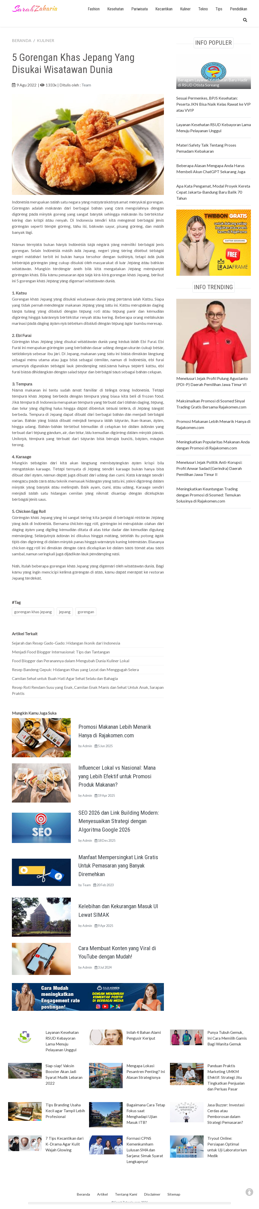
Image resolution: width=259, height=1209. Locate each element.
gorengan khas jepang (33, 611)
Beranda (83, 1194)
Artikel (102, 1194)
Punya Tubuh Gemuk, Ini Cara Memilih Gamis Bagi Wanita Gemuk (227, 1038)
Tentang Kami (126, 1194)
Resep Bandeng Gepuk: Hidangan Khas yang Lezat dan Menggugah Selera (75, 669)
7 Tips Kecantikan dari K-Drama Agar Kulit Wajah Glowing (64, 1144)
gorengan (86, 611)
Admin (87, 746)
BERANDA (21, 40)
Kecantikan (163, 9)
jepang (65, 611)
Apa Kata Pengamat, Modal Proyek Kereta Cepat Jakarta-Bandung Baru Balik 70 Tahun (213, 192)
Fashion (94, 9)
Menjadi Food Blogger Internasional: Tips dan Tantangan (61, 651)
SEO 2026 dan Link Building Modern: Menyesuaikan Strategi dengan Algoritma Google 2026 (118, 821)
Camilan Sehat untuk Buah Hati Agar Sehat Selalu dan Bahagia (65, 678)
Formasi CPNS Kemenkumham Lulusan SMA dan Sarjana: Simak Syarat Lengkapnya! (144, 1150)
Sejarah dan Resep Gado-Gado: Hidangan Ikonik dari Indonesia (66, 643)
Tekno (203, 9)
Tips (218, 9)
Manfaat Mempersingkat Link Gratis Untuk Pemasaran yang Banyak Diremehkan (118, 865)
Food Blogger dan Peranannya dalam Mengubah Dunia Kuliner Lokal (70, 660)
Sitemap (173, 1194)
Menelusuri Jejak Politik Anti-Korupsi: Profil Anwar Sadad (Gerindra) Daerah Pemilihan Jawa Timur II (209, 468)
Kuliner (185, 9)
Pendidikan (238, 9)
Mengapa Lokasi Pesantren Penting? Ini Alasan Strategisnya (145, 1071)
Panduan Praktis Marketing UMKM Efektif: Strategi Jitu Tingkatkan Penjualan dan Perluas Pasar (226, 1077)
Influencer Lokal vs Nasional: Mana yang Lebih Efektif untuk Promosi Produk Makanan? (117, 776)
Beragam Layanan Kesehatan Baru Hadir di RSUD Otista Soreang (213, 82)
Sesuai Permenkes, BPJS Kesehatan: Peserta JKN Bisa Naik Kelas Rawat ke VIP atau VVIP (213, 104)
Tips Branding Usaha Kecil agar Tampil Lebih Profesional (65, 1111)
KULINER (45, 40)
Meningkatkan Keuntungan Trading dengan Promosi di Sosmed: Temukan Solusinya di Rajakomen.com (208, 494)
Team (86, 84)
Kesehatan (115, 9)
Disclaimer (152, 1194)
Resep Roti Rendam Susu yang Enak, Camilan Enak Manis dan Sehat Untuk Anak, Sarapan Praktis (88, 690)
